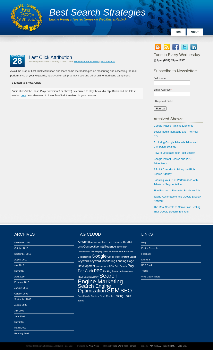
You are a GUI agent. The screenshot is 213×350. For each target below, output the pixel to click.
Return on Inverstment (122, 271)
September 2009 (22, 299)
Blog (143, 242)
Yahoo (81, 300)
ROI (80, 276)
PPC (98, 270)
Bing (110, 242)
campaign (117, 242)
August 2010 (20, 259)
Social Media (84, 296)
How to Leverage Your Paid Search (174, 152)
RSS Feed (146, 265)
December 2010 (22, 242)
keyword (83, 261)
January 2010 (21, 288)
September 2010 (22, 254)
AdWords (84, 241)
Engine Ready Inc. (150, 248)
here (23, 95)
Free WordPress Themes (124, 346)
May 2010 (19, 271)
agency (94, 242)
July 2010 (19, 265)
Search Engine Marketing (100, 278)
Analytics (102, 242)
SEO (126, 291)
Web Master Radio (150, 276)
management (102, 266)
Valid (169, 346)
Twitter (144, 271)
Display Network (103, 251)
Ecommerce (117, 251)
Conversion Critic (86, 251)
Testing (118, 296)
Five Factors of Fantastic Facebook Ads (177, 190)
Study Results (106, 296)
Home (178, 32)
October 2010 (21, 248)
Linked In (146, 259)
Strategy (95, 296)
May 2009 (19, 322)
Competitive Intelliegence (99, 246)
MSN (111, 266)
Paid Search (121, 266)
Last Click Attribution (50, 57)
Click (80, 246)
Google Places (114, 257)
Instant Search (129, 257)
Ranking (107, 271)
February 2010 (21, 282)
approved (53, 75)
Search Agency (91, 277)
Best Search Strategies (97, 12)
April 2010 (19, 276)
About (195, 32)
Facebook (129, 251)
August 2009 (20, 305)
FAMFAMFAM (155, 346)
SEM (113, 290)
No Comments (108, 61)
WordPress (93, 346)
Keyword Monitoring (102, 261)
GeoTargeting (84, 257)
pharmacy (73, 75)
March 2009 (20, 327)
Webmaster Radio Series (86, 61)
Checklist (127, 242)
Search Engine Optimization (94, 288)
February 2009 (21, 333)
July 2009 (19, 310)
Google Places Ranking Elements (173, 125)
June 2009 (19, 316)
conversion (122, 246)
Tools (127, 296)
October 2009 (21, 293)
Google (99, 256)
